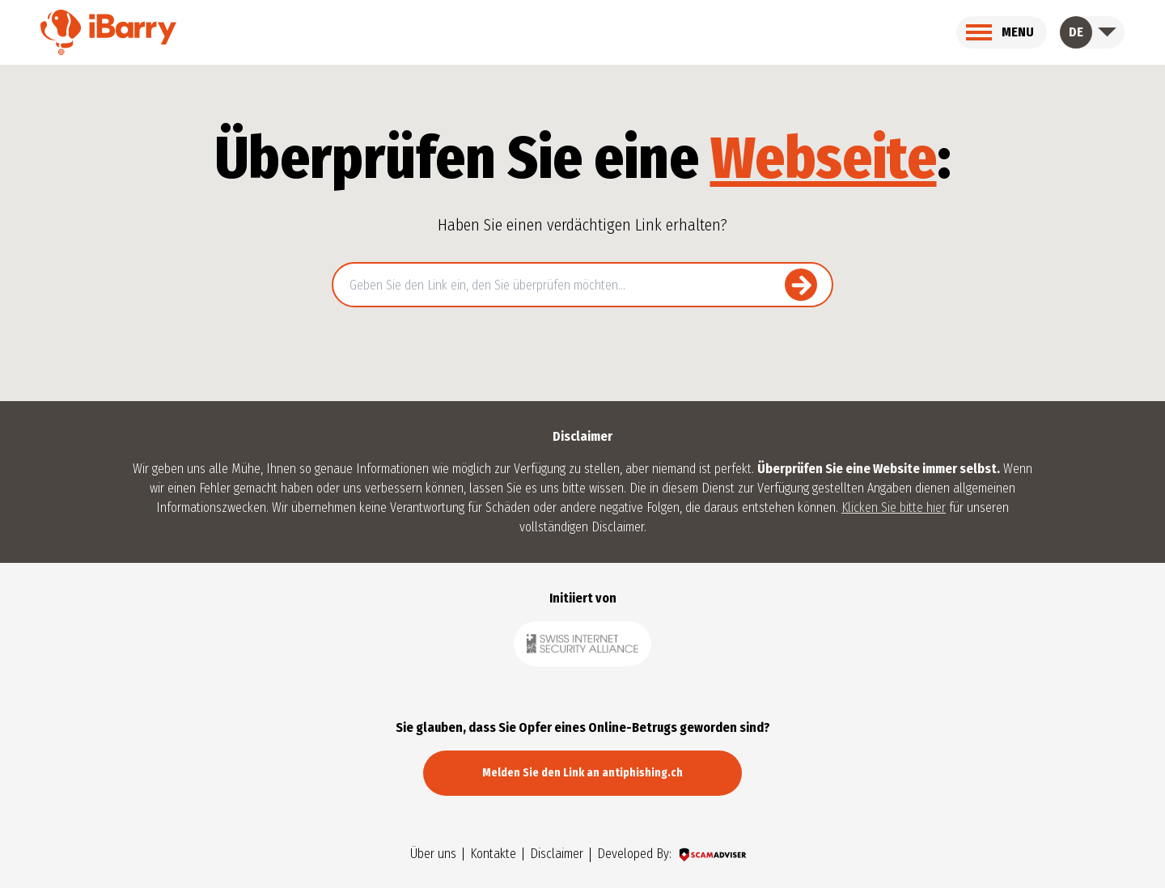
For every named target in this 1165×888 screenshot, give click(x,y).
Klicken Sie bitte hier (893, 507)
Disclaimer (556, 854)
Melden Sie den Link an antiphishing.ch (582, 773)
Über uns (433, 854)
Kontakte (493, 854)
